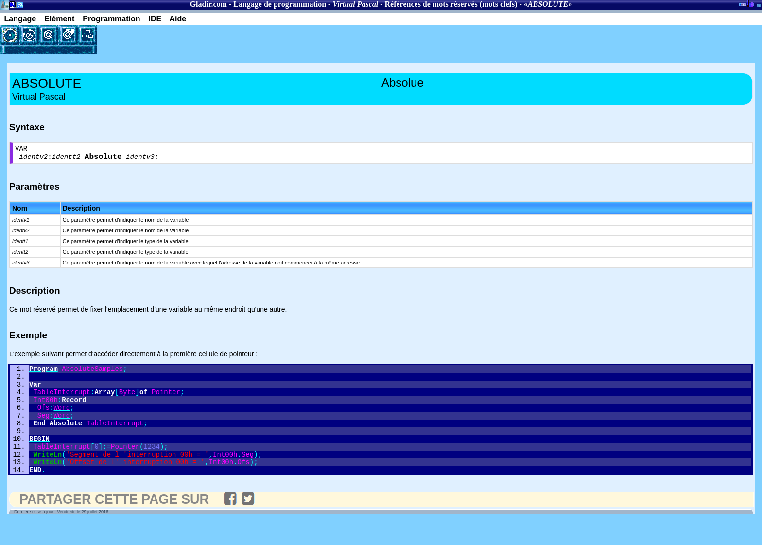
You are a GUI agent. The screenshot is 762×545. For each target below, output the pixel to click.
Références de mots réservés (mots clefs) (451, 4)
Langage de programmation (279, 4)
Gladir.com (208, 4)
